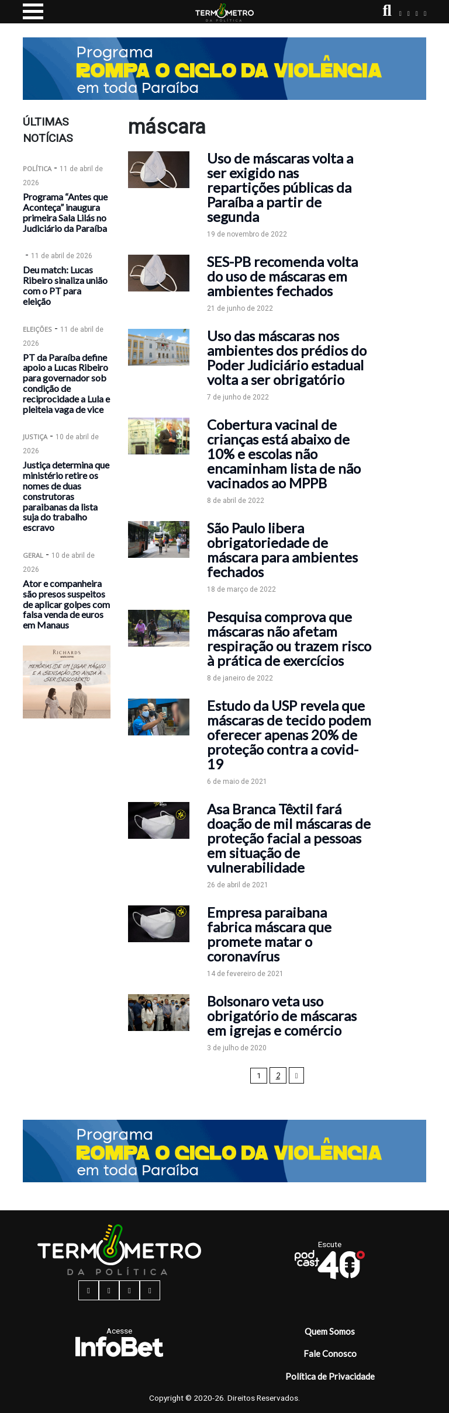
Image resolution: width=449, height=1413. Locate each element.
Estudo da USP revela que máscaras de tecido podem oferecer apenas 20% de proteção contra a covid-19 (289, 734)
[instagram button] (408, 13)
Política (37, 168)
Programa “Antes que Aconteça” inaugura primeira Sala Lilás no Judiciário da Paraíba (65, 212)
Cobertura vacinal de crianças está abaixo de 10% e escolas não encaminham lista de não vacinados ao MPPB (284, 453)
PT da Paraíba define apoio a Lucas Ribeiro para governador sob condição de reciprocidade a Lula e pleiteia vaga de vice (66, 383)
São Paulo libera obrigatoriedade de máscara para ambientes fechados (282, 549)
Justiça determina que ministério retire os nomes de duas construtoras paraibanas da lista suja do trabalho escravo (66, 496)
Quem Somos (330, 1331)
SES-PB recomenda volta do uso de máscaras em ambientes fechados (282, 276)
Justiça (35, 436)
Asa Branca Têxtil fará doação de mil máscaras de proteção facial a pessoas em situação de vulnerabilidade (289, 838)
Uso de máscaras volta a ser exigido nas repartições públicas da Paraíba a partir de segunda (280, 187)
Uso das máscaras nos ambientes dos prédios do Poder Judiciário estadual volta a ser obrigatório (287, 357)
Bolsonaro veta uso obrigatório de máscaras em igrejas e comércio (282, 1015)
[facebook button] (400, 13)
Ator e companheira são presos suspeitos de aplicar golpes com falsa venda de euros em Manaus (66, 604)
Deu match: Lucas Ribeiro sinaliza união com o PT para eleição (65, 285)
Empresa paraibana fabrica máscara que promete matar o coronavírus (269, 934)
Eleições (37, 329)
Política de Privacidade (330, 1376)
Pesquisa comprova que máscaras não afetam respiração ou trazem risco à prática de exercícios (289, 638)
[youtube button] (425, 13)
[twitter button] (417, 13)
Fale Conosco (330, 1353)
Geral (33, 555)
